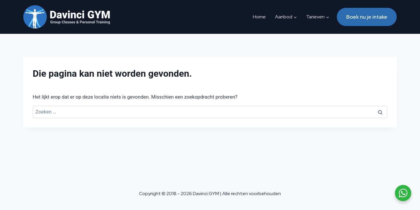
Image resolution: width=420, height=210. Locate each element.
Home (259, 17)
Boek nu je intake (366, 16)
